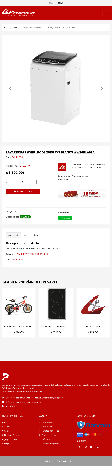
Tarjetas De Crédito (49, 430)
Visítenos (44, 439)
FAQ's (51, 3)
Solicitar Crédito (31, 235)
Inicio (6, 27)
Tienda (15, 27)
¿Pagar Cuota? (9, 439)
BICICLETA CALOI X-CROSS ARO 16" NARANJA (18, 326)
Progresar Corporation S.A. (59, 461)
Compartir (65, 218)
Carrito (6, 430)
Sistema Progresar (49, 443)
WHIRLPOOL (18, 157)
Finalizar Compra (11, 435)
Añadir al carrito (23, 191)
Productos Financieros (50, 435)
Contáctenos (46, 426)
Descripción (13, 235)
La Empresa (45, 422)
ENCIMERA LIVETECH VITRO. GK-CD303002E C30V (56, 326)
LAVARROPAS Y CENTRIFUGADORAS (32, 254)
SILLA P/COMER (93, 326)
